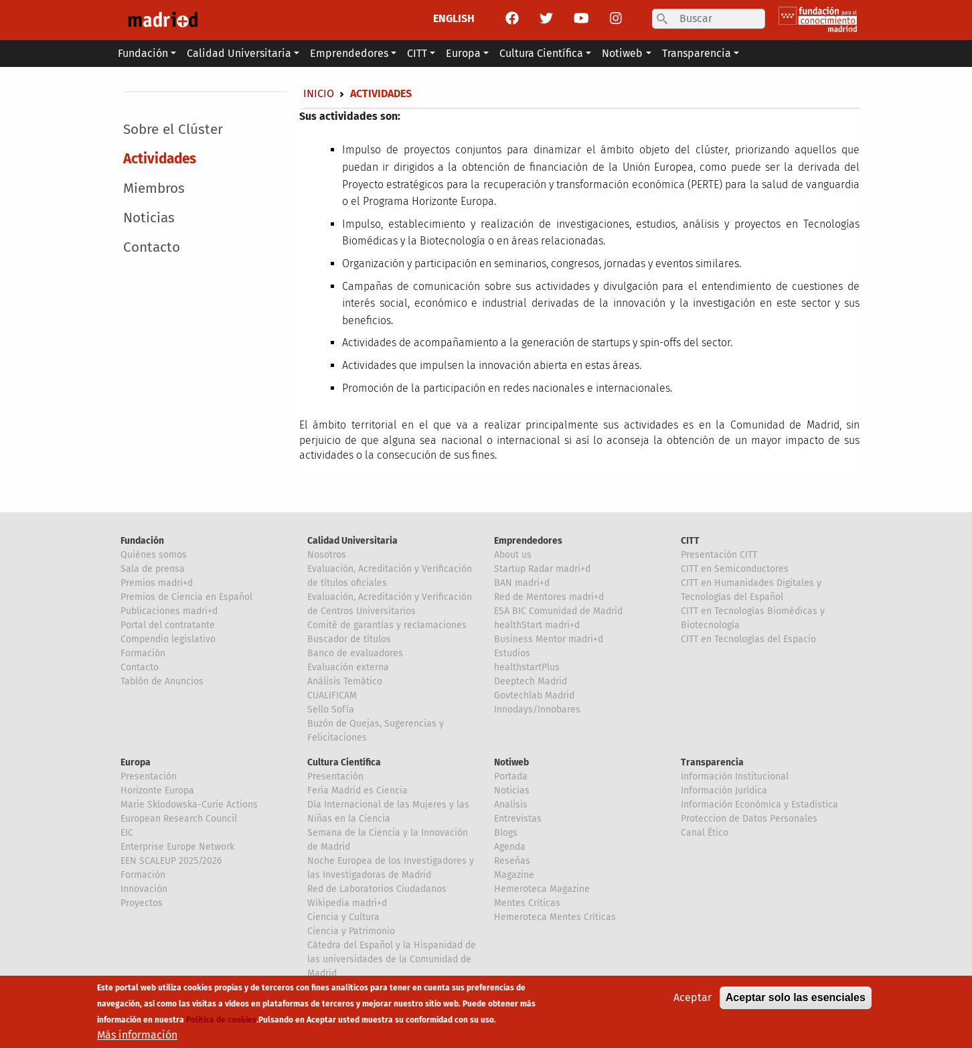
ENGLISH (454, 18)
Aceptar (692, 1000)
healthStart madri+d (537, 625)
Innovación (143, 889)
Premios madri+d (156, 583)
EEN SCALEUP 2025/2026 (171, 861)
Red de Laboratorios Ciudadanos (377, 889)
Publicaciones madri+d (169, 611)
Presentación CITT (719, 554)
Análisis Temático (344, 681)
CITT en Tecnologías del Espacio (748, 639)
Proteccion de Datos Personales (749, 818)
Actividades (159, 159)
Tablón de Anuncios (162, 681)
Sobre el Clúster (173, 129)
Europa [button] (463, 53)
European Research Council (178, 818)
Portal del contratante (167, 625)
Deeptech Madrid (530, 681)
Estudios (512, 653)
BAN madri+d (522, 583)
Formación (142, 653)
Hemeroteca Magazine (542, 889)
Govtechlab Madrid (534, 695)
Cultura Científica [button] (541, 53)
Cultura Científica (344, 762)
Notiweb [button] (622, 53)
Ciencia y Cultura (343, 917)
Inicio (318, 93)
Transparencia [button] (696, 53)
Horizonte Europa (157, 790)
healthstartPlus (527, 667)
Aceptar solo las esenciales (796, 1000)
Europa (135, 762)
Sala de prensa (152, 569)
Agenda (509, 846)
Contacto (151, 247)
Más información (137, 1037)
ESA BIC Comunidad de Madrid (558, 611)
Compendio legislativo (168, 639)
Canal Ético (704, 832)
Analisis (511, 804)
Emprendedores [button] (349, 53)
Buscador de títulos (349, 639)
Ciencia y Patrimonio (351, 931)
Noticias (149, 218)
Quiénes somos (153, 554)
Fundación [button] (143, 53)
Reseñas (512, 861)
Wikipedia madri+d (347, 903)
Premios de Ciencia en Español (186, 597)
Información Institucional (735, 776)
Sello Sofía (330, 709)
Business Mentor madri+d (548, 639)
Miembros (154, 188)
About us (513, 554)
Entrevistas (518, 818)
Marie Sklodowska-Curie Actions (189, 804)
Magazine (514, 875)
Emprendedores (528, 540)
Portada (511, 776)
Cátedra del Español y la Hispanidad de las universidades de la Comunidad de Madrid (391, 959)
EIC (126, 832)
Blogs (505, 832)
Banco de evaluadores (355, 653)
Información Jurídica (724, 790)
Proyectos (141, 903)
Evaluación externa (348, 667)
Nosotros (326, 554)
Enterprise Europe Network (177, 846)
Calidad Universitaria (352, 540)
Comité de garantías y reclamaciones (387, 625)
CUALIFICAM (332, 695)
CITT (690, 540)
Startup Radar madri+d (542, 569)
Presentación (148, 776)
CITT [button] (417, 53)
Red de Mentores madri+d (549, 597)
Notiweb (511, 762)
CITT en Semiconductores (735, 569)
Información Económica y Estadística (759, 804)
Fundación (142, 540)
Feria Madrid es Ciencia (357, 790)
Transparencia (712, 762)
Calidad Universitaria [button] (239, 53)
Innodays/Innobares (537, 709)
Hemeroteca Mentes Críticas (555, 917)
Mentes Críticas (527, 903)
